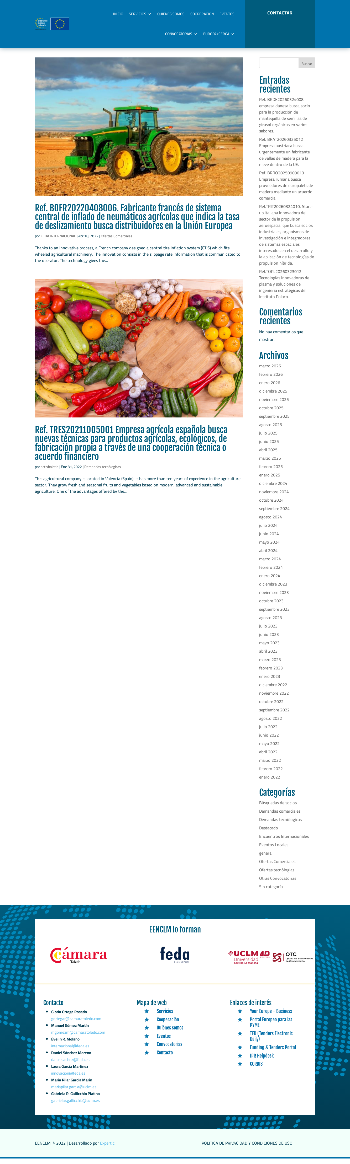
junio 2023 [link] (269, 640)
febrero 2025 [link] (271, 472)
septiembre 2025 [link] (274, 422)
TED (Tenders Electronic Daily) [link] (271, 1042)
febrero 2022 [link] (271, 774)
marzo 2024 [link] (270, 564)
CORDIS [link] (256, 1069)
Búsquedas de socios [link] (278, 808)
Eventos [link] (227, 13)
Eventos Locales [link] (273, 850)
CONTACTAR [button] (279, 13)
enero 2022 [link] (269, 782)
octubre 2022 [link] (271, 707)
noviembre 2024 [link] (274, 497)
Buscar (306, 69)
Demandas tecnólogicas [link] (102, 472)
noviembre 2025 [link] (274, 405)
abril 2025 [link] (268, 455)
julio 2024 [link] (268, 531)
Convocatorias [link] (178, 33)
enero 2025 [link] (269, 480)
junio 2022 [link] (269, 740)
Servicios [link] (137, 13)
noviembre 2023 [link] (274, 598)
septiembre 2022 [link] (274, 715)
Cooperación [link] (202, 13)
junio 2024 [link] (269, 539)
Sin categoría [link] (271, 892)
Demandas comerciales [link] (279, 816)
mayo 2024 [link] (269, 547)
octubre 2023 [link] (271, 606)
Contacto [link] (165, 1058)
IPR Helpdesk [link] (262, 1061)
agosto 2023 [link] (270, 623)
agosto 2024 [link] (270, 522)
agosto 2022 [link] (270, 724)
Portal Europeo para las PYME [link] (271, 1028)
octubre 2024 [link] (271, 505)
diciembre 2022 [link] (273, 690)
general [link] (266, 858)
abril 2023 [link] (268, 657)
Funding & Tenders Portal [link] (273, 1053)
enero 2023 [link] (269, 682)
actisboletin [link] (50, 472)
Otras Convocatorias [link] (277, 884)
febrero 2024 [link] (271, 573)
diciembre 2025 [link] (273, 396)
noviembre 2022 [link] (274, 698)
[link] (139, 132)
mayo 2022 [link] (269, 749)
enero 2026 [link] (269, 388)
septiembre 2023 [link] (274, 615)
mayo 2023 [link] (269, 648)
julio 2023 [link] (268, 631)
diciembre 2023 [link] (273, 589)
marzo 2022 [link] (270, 766)
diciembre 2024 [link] (273, 489)
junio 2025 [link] (269, 447)
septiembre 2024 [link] (274, 514)
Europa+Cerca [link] (216, 33)
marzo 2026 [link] (270, 371)
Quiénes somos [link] (171, 13)
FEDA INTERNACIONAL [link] (58, 241)
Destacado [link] (268, 833)
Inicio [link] (118, 13)
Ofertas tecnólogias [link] (276, 875)
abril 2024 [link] (268, 556)
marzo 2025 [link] (270, 464)
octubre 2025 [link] (271, 413)
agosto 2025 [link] (270, 430)
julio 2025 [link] (268, 438)
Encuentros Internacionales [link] (284, 842)
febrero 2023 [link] (271, 673)
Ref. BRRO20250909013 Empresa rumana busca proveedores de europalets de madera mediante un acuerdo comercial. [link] (286, 190)
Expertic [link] (107, 1148)
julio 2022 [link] (268, 732)
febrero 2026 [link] (271, 380)
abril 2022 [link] (268, 757)
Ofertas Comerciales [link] (116, 241)
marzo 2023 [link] (270, 665)
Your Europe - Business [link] (271, 1017)
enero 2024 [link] (269, 581)
